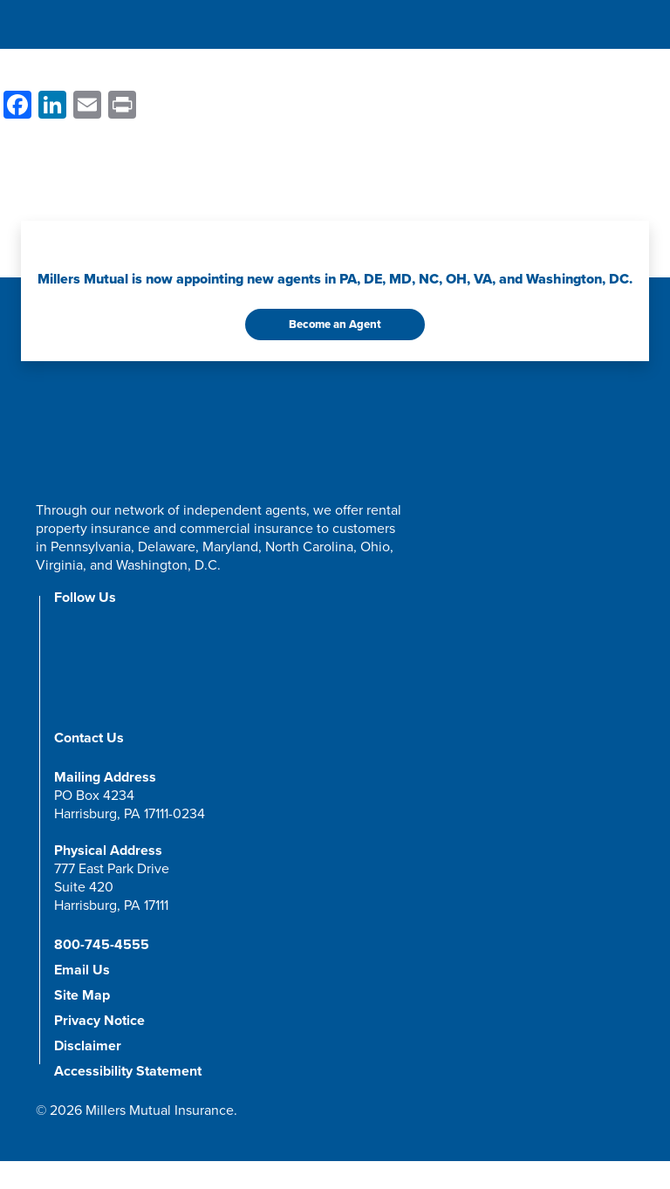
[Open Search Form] (589, 26)
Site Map (82, 995)
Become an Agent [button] (335, 324)
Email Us (82, 970)
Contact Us (89, 738)
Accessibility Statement (128, 1071)
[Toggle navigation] (622, 27)
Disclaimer (87, 1046)
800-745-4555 (101, 944)
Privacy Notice (99, 1020)
